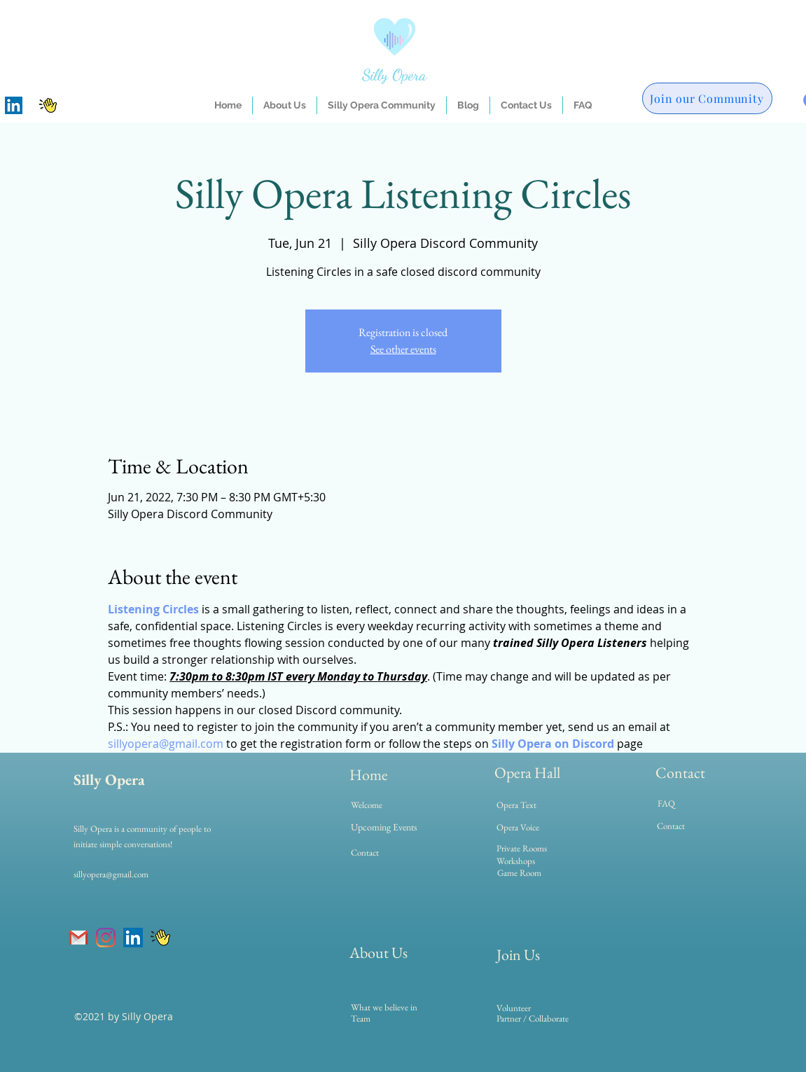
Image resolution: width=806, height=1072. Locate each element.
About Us (378, 952)
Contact (680, 773)
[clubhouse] (48, 105)
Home (368, 775)
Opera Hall (527, 773)
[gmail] (78, 937)
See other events (403, 349)
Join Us (518, 955)
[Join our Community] (707, 98)
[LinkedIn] (13, 105)
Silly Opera (394, 75)
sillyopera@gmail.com (111, 874)
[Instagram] (106, 937)
